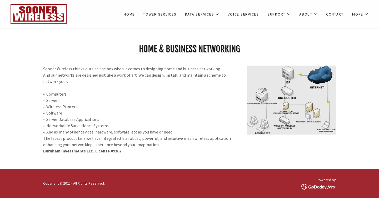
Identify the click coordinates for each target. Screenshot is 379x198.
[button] (202, 14)
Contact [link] (335, 14)
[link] (39, 13)
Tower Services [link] (160, 14)
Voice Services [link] (243, 14)
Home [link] (129, 14)
